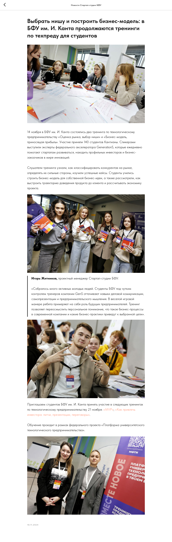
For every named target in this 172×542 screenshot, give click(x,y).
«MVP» (108, 409)
